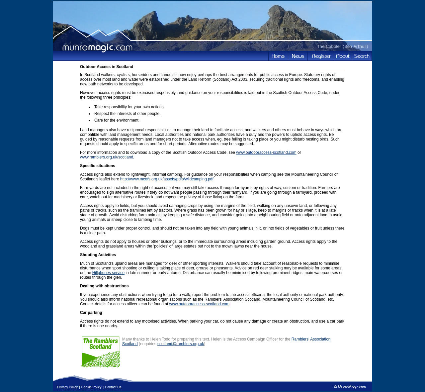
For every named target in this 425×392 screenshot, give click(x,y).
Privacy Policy (67, 387)
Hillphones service (108, 272)
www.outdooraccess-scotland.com (266, 152)
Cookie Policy (91, 387)
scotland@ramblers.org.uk (180, 344)
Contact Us (113, 387)
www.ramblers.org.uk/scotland (106, 157)
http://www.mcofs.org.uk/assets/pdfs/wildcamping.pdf (166, 179)
